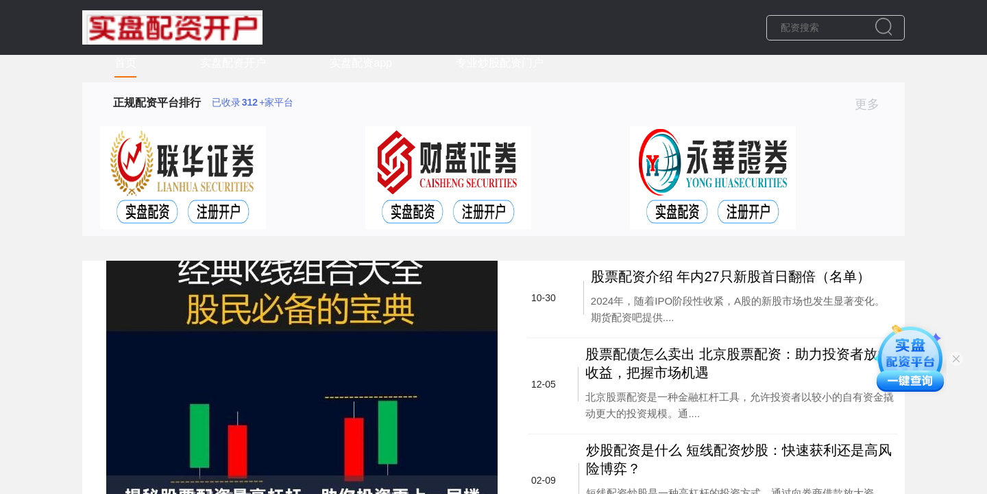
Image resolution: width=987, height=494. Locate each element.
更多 (873, 104)
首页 (125, 63)
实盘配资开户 (233, 63)
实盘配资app (361, 63)
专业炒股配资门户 (500, 63)
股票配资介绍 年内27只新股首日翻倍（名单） (730, 276)
